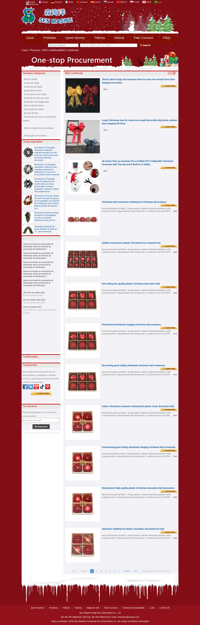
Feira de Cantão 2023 (32, 307)
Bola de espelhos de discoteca (39, 128)
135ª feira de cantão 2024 (34, 293)
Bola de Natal (30, 79)
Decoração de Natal (33, 109)
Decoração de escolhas (35, 135)
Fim (136, 571)
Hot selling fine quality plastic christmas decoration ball (131, 283)
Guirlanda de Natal (33, 86)
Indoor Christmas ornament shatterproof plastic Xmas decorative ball (138, 406)
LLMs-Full (164, 608)
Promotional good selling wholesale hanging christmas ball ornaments (138, 447)
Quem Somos (75, 37)
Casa (30, 37)
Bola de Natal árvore (34, 105)
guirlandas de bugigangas (36, 102)
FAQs (167, 37)
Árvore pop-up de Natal (35, 94)
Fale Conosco (143, 37)
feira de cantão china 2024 (34, 300)
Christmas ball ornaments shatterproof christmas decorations (134, 202)
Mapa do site (93, 608)
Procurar (35, 50)
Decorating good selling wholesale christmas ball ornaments (133, 365)
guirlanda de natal (32, 90)
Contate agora (41, 393)
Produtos (49, 37)
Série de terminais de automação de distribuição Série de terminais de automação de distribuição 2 (38, 273)
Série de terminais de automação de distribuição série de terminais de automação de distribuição (38, 264)
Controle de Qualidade (133, 608)
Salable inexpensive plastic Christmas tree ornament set (131, 243)
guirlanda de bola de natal (36, 98)
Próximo (126, 571)
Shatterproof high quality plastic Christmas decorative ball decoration (138, 488)
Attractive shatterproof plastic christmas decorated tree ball (133, 529)
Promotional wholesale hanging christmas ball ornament (131, 324)
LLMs (152, 608)
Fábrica (99, 37)
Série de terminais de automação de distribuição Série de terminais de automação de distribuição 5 (38, 246)
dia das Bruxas (31, 113)
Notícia (119, 37)
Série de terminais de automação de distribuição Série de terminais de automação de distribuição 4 (38, 255)
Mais (105, 89)
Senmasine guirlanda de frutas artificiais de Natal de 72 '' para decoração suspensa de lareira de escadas (45, 233)
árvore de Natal (31, 83)
